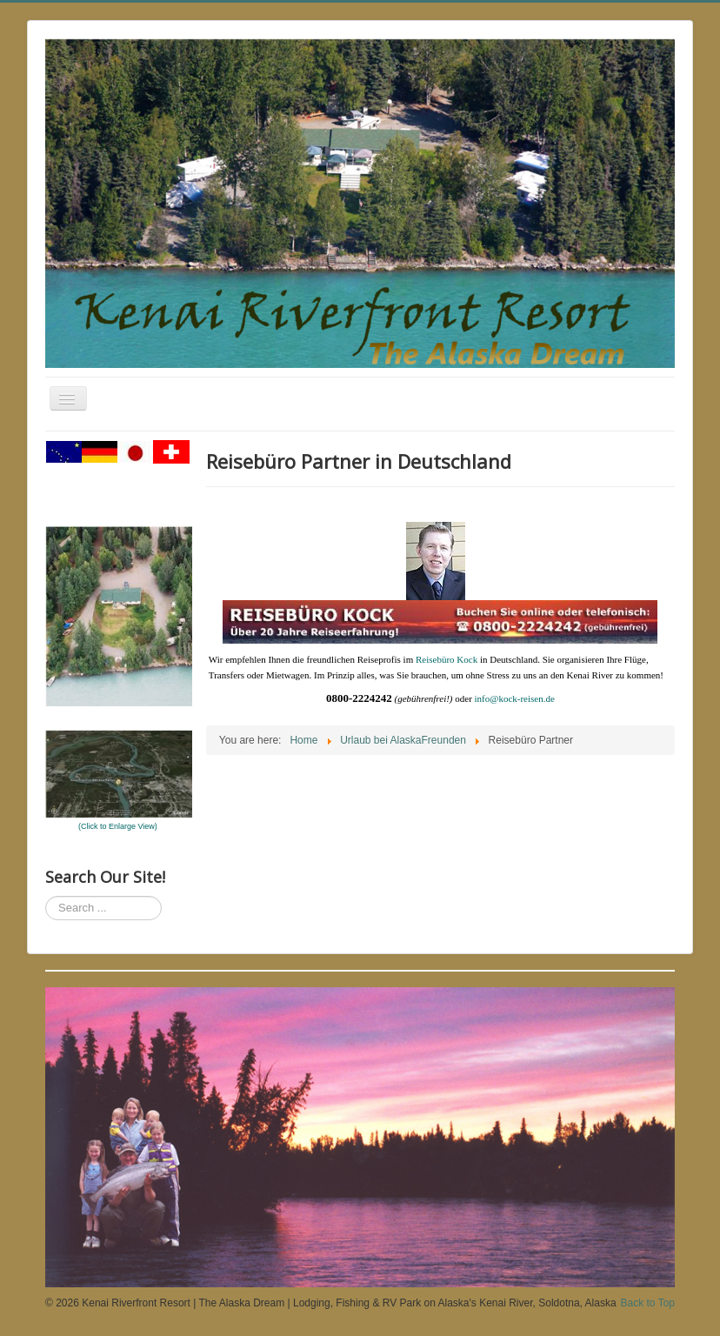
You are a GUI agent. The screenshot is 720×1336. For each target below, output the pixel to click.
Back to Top (648, 1303)
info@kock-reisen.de (515, 698)
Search (45, 896)
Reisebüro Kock (446, 659)
